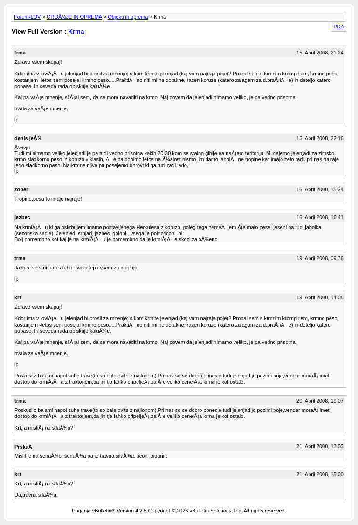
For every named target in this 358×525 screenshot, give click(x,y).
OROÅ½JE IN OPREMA (74, 17)
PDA (338, 26)
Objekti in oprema (128, 17)
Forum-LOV (27, 17)
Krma (76, 31)
